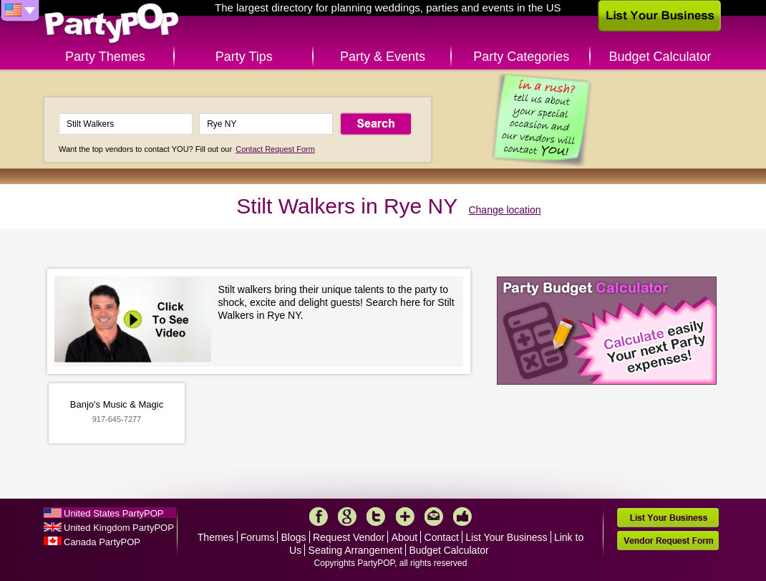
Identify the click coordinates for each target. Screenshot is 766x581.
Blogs (293, 537)
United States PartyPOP (113, 513)
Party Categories (521, 56)
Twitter (376, 516)
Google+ (347, 516)
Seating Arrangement (356, 550)
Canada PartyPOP (102, 542)
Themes (216, 537)
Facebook (318, 516)
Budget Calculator (660, 56)
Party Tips (244, 56)
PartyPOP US (112, 24)
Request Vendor (348, 537)
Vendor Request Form (667, 540)
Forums (257, 537)
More (405, 516)
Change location (504, 210)
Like (462, 516)
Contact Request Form (275, 149)
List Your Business (506, 537)
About (405, 537)
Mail (434, 516)
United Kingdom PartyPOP (119, 527)
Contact (442, 537)
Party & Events (382, 56)
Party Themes (105, 56)
